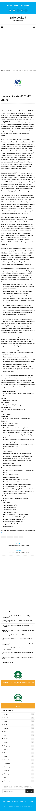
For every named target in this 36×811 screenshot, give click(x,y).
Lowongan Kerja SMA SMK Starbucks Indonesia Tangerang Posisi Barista (17, 643)
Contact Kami (25, 5)
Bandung (6, 774)
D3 (5, 735)
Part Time (7, 749)
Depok (6, 756)
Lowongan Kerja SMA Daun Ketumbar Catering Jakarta (16, 635)
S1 (16, 537)
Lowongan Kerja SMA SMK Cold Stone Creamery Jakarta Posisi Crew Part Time (17, 648)
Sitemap (9, 5)
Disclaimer (17, 5)
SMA (5, 724)
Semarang (7, 781)
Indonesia (6, 760)
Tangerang (7, 746)
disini (2, 533)
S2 (20, 537)
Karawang (7, 767)
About (4, 801)
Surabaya (6, 770)
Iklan (9, 801)
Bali (5, 777)
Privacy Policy (24, 801)
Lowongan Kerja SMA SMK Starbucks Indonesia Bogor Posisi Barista (17, 653)
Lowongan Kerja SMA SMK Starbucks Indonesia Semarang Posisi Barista (17, 626)
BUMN (3, 537)
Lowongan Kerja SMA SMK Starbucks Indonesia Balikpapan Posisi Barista (17, 616)
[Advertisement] (18, 49)
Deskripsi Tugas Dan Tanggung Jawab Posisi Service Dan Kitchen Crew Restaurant (17, 621)
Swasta (6, 714)
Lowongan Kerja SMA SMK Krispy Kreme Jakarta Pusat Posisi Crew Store (18, 630)
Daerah (6, 717)
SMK (5, 721)
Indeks (32, 801)
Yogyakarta (7, 763)
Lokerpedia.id (18, 806)
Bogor (5, 753)
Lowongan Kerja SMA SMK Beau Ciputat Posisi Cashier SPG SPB (17, 639)
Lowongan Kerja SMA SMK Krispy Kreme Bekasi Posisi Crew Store (17, 658)
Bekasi (6, 742)
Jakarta (10, 537)
